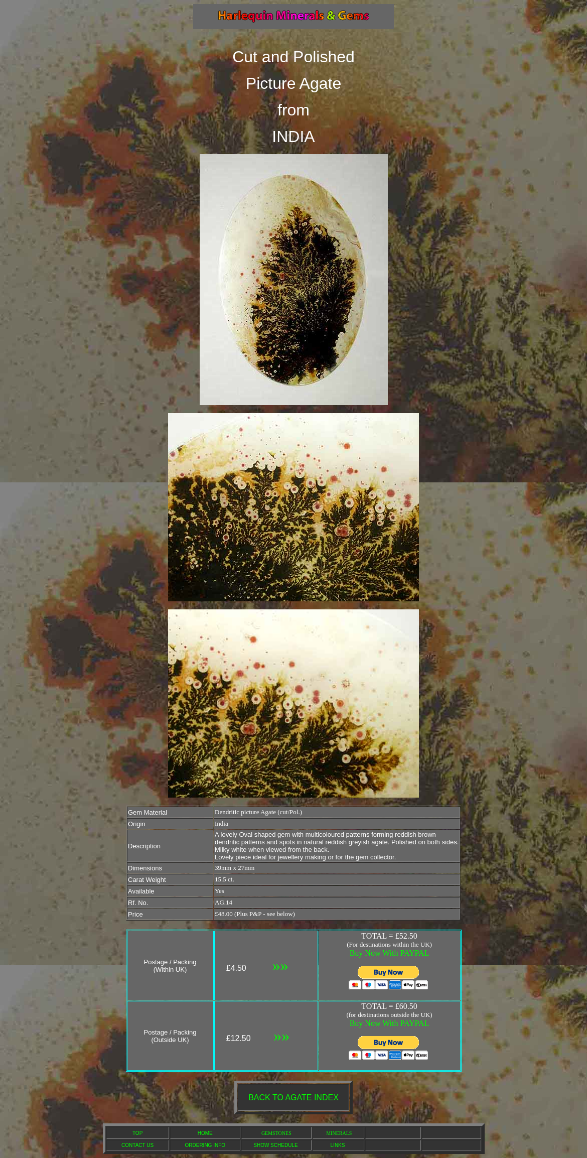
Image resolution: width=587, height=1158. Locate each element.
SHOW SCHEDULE (275, 1145)
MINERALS (339, 1133)
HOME (205, 1133)
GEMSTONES (276, 1133)
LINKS (338, 1145)
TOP (137, 1133)
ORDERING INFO (205, 1145)
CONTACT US (137, 1145)
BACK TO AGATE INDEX (293, 1097)
